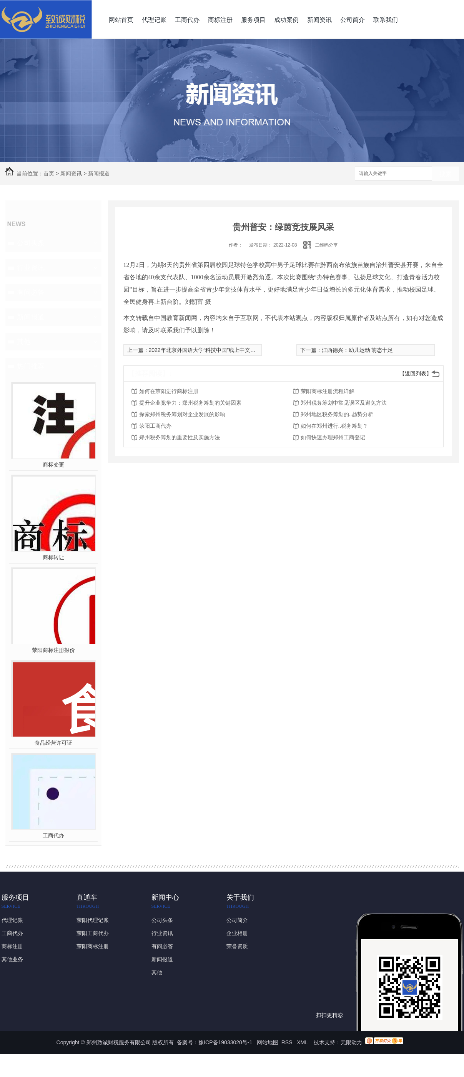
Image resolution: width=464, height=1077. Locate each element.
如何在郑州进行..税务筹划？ (334, 426)
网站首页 (121, 20)
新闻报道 (99, 173)
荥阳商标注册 (93, 946)
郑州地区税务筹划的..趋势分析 (337, 414)
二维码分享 (326, 245)
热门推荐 (31, 366)
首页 (48, 173)
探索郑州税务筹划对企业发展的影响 (182, 414)
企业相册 (237, 933)
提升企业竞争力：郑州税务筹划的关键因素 (190, 403)
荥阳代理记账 (93, 920)
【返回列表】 (415, 373)
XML (303, 1042)
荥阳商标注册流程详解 (327, 391)
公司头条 (31, 243)
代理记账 (154, 20)
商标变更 (53, 465)
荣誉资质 (237, 946)
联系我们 (385, 20)
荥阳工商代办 (155, 426)
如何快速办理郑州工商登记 (333, 437)
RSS (287, 1042)
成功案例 (286, 20)
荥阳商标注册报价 (53, 650)
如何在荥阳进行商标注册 (168, 391)
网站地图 (267, 1042)
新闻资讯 (319, 20)
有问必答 (31, 292)
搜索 (445, 174)
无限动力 (351, 1042)
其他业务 (12, 959)
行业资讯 (31, 268)
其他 (24, 341)
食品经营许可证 (53, 743)
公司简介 (352, 20)
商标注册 (220, 20)
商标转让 (53, 557)
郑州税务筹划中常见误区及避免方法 (344, 403)
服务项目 (253, 20)
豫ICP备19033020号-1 (225, 1042)
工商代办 (187, 20)
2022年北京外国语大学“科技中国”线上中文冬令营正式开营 (218, 350)
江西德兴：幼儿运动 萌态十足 (357, 350)
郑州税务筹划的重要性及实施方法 (179, 437)
